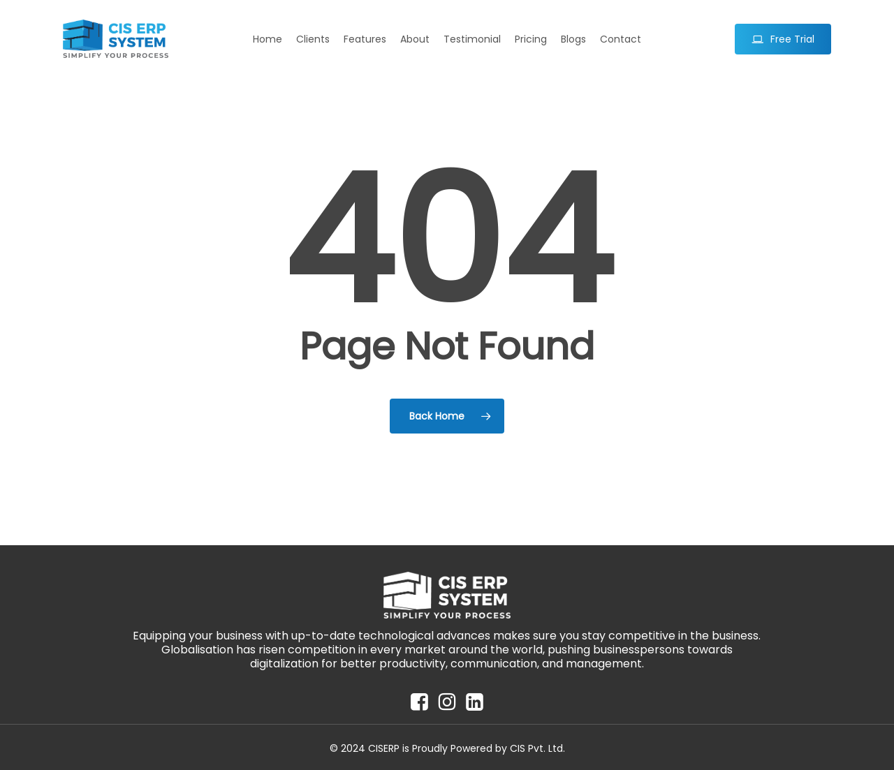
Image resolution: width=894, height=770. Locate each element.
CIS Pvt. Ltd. (537, 748)
